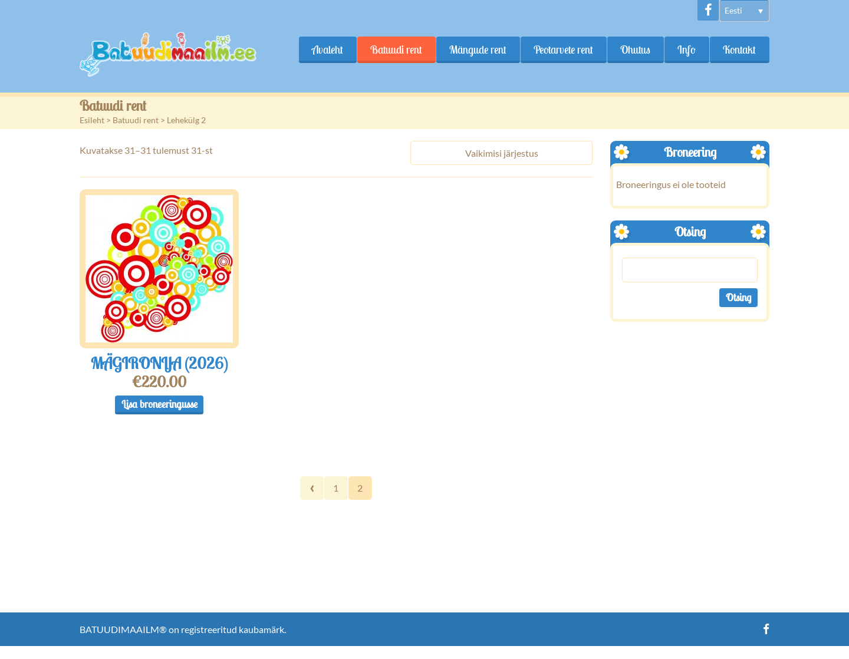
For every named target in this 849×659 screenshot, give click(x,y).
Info (686, 49)
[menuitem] (744, 11)
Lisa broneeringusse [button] (159, 404)
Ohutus (635, 49)
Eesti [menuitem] (733, 10)
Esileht (92, 120)
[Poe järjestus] (501, 153)
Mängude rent (477, 49)
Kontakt (739, 49)
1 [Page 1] (335, 487)
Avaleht (327, 49)
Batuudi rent (396, 49)
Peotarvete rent (563, 49)
